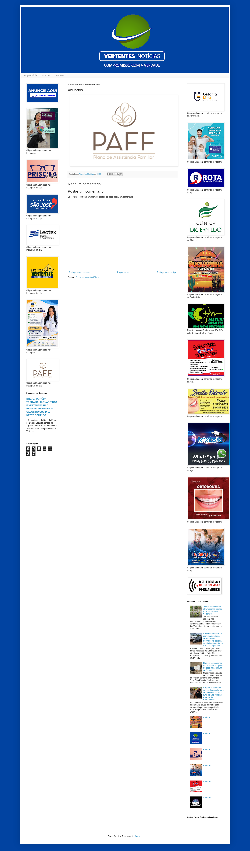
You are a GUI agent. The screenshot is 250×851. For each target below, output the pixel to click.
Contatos (59, 75)
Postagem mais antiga (166, 272)
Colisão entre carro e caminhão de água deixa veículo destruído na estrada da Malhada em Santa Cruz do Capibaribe (213, 640)
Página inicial (30, 75)
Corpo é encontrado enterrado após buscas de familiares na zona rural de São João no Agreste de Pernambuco (213, 694)
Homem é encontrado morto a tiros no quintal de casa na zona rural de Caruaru (213, 666)
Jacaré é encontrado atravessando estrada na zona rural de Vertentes (212, 610)
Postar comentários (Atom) (87, 277)
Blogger (138, 836)
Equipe (46, 75)
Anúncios (207, 717)
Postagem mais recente (79, 272)
